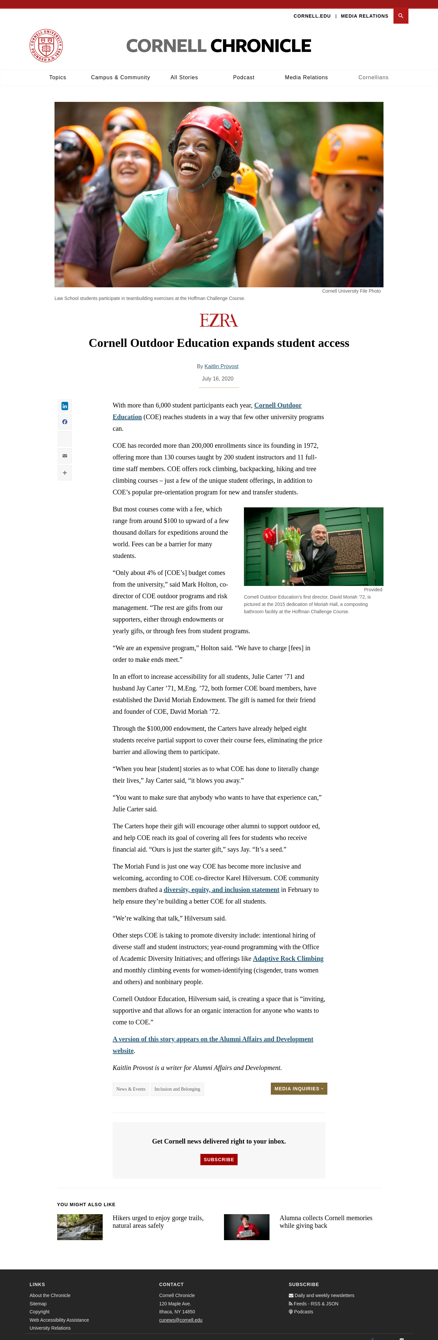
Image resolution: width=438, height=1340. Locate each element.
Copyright (40, 1304)
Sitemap (38, 1296)
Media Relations (364, 8)
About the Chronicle (50, 1288)
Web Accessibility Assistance (59, 1312)
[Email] (401, 1333)
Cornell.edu (312, 8)
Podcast (244, 70)
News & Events (131, 1081)
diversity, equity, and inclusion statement (221, 882)
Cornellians (374, 70)
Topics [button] (57, 70)
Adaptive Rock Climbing (288, 951)
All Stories (184, 70)
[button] (400, 8)
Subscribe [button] (219, 1152)
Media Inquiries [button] (299, 1081)
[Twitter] (387, 1333)
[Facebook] (372, 1333)
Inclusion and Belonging (177, 1081)
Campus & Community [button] (120, 70)
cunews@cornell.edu (180, 1312)
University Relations (50, 1320)
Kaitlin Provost (222, 359)
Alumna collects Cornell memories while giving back (325, 1214)
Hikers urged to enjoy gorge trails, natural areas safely (158, 1214)
